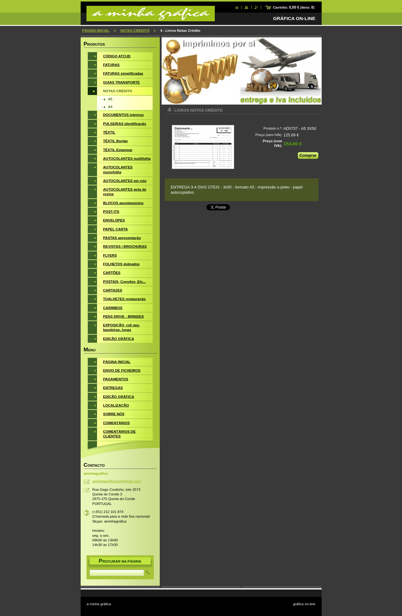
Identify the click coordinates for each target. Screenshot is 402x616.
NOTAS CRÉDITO (134, 30)
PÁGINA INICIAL (96, 30)
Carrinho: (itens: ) (293, 7)
